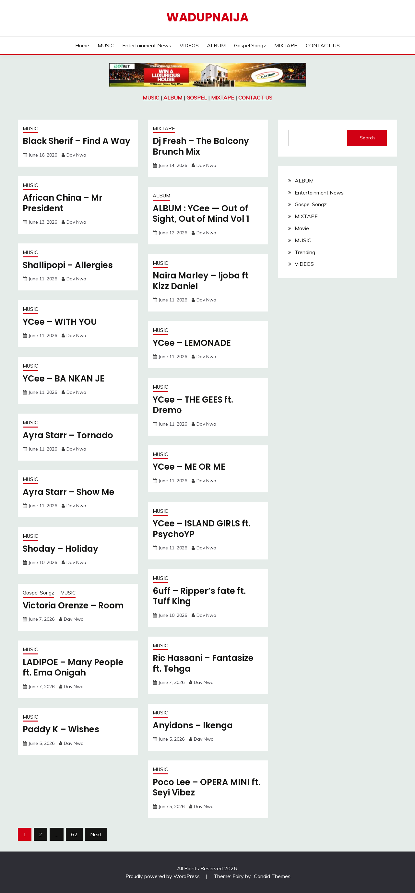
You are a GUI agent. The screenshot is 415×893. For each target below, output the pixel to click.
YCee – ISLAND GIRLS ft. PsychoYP (202, 529)
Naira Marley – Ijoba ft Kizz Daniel (201, 281)
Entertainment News (146, 45)
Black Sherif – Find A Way (76, 141)
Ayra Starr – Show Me (68, 492)
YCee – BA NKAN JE (63, 378)
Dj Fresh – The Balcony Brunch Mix (201, 146)
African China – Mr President (62, 203)
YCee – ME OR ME (189, 467)
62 (74, 834)
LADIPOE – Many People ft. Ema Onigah (73, 667)
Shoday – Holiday (60, 549)
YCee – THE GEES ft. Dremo (193, 405)
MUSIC (106, 45)
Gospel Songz (250, 45)
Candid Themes (272, 876)
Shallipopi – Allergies (68, 265)
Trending (305, 252)
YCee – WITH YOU (60, 322)
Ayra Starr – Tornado (68, 435)
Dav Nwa (76, 155)
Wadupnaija (207, 17)
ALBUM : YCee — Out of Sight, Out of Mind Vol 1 (201, 214)
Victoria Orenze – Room (73, 605)
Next (96, 834)
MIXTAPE (285, 45)
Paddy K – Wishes (61, 729)
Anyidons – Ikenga (193, 725)
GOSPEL (196, 97)
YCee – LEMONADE (192, 343)
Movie (302, 228)
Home (82, 45)
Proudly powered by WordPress (163, 876)
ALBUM (216, 45)
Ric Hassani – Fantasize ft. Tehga (203, 663)
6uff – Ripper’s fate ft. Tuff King (199, 596)
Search (367, 138)
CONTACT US (323, 45)
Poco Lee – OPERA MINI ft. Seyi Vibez (206, 787)
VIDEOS (189, 45)
